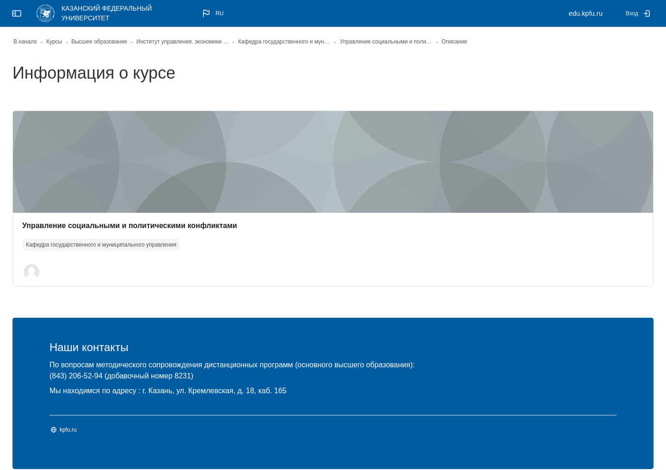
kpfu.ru (92, 430)
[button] (212, 13)
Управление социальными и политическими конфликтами (154, 225)
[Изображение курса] (333, 162)
